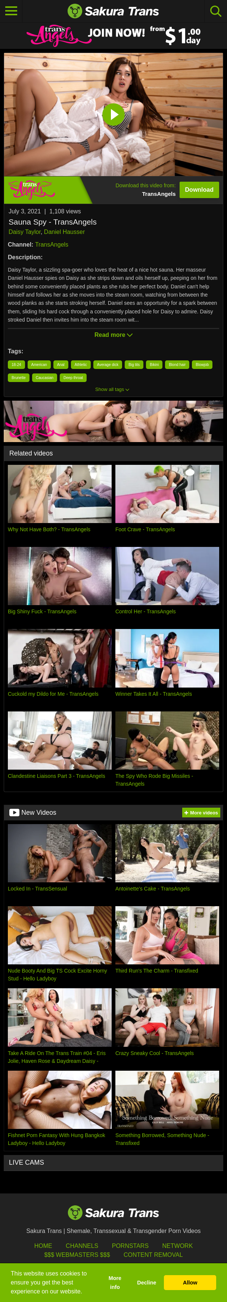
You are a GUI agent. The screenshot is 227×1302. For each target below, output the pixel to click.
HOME (43, 1246)
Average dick (108, 365)
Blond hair (177, 365)
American (39, 365)
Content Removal (153, 1255)
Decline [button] (146, 1283)
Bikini (154, 365)
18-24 (16, 365)
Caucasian (44, 378)
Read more (113, 335)
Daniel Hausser (64, 232)
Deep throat (73, 378)
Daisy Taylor (25, 232)
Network (177, 1246)
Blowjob (202, 365)
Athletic (81, 365)
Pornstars (130, 1246)
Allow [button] (190, 1283)
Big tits (134, 365)
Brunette (19, 378)
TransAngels (51, 244)
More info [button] (115, 1282)
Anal (61, 365)
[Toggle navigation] (11, 11)
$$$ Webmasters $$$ (77, 1255)
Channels (82, 1246)
